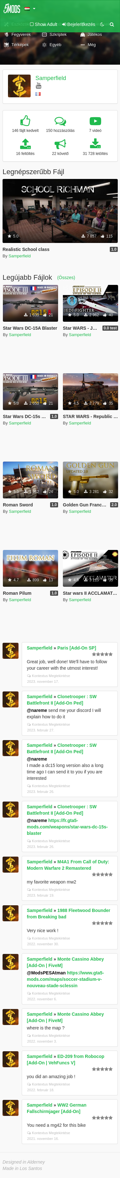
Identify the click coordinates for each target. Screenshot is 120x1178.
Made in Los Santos (22, 1168)
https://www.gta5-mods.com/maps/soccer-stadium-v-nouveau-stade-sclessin (65, 979)
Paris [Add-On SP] (76, 647)
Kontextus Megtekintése (48, 676)
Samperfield (50, 78)
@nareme (37, 710)
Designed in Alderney (24, 1162)
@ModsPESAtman (46, 972)
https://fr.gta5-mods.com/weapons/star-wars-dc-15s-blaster (67, 827)
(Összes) (66, 277)
